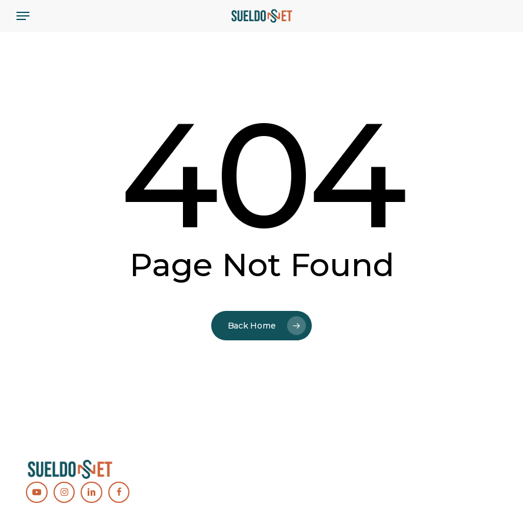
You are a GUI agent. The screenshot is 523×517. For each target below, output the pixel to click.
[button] (22, 16)
